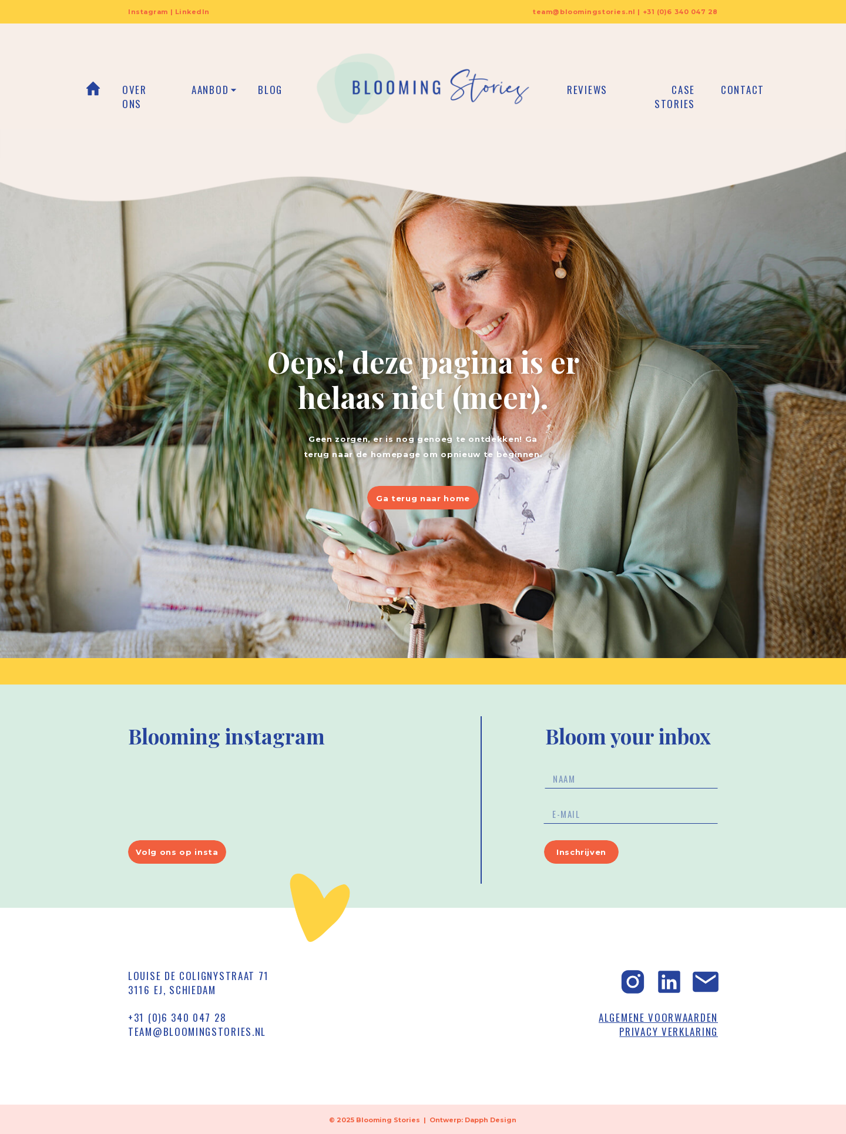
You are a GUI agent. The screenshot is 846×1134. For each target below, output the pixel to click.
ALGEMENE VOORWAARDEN (658, 1017)
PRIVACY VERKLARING (668, 1031)
